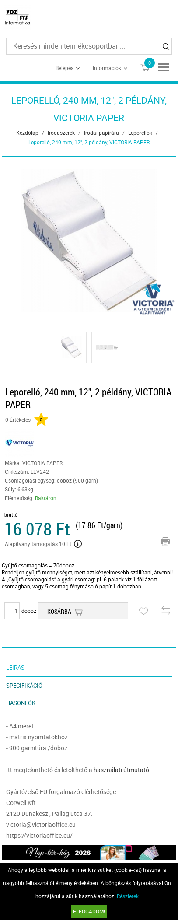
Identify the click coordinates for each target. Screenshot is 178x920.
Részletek (128, 895)
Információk (107, 67)
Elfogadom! (89, 911)
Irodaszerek (61, 132)
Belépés (64, 67)
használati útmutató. (122, 770)
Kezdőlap (27, 132)
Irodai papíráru (101, 132)
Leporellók (140, 132)
